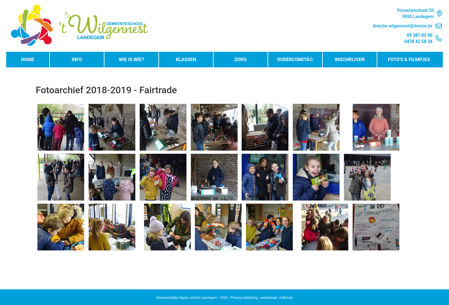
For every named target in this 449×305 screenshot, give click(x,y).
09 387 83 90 (419, 35)
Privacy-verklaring (244, 298)
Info (77, 59)
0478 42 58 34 (418, 41)
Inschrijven (350, 59)
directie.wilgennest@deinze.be (407, 26)
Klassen (186, 59)
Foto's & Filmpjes (409, 59)
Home (28, 59)
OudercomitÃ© (295, 59)
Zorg (240, 59)
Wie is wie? (131, 59)
